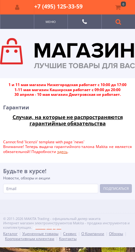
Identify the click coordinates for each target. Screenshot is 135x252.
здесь (62, 151)
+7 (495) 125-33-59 (58, 6)
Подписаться (116, 188)
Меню (51, 21)
